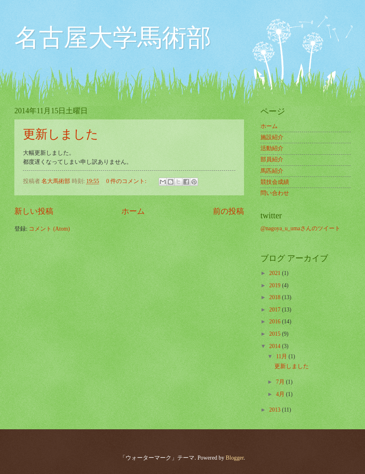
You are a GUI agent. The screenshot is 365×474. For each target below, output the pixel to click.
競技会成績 (274, 182)
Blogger (235, 458)
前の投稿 (228, 211)
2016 (275, 321)
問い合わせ (274, 193)
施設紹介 (271, 137)
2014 (275, 346)
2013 (275, 410)
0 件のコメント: (127, 181)
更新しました (60, 134)
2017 (275, 310)
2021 (275, 273)
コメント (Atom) (49, 229)
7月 (281, 382)
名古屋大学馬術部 (112, 37)
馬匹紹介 (271, 171)
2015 (275, 334)
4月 (281, 394)
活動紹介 (271, 148)
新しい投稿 (33, 211)
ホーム (133, 211)
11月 (282, 356)
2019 (275, 285)
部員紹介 (271, 159)
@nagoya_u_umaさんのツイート (300, 228)
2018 (275, 297)
